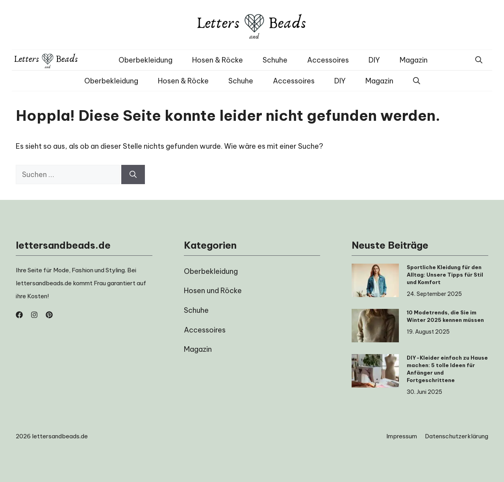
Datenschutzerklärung (456, 436)
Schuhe (275, 60)
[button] (478, 60)
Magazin (414, 60)
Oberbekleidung (145, 60)
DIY (374, 60)
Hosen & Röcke (217, 60)
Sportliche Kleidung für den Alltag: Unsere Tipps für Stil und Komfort (445, 274)
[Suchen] (133, 174)
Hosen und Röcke (213, 290)
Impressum (401, 436)
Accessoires (328, 60)
